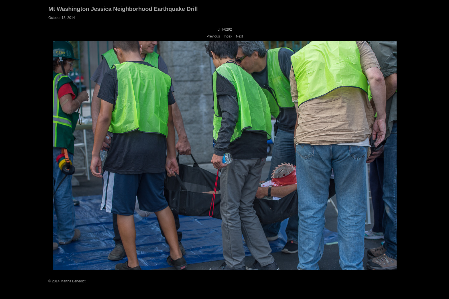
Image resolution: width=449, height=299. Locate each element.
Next (239, 36)
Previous (213, 36)
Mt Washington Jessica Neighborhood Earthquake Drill (123, 9)
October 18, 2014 (61, 18)
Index (228, 36)
